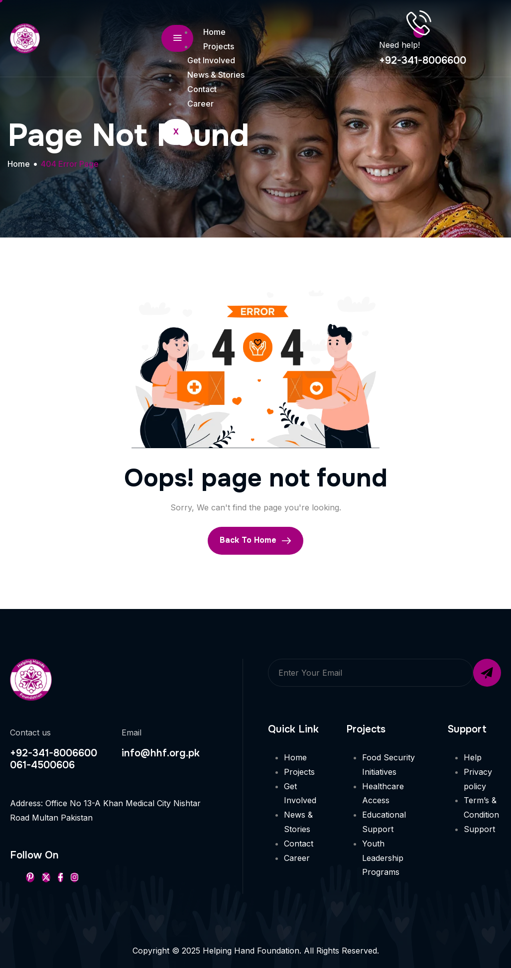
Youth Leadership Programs (382, 858)
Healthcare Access (383, 793)
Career (200, 104)
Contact (202, 89)
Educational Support (384, 822)
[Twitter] (46, 877)
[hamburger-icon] (177, 38)
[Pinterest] (30, 877)
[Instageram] (74, 877)
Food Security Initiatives (388, 764)
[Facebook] (60, 877)
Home (214, 32)
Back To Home (255, 540)
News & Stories (216, 75)
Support (479, 829)
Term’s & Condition (481, 807)
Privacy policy (478, 779)
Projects (218, 46)
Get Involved (211, 60)
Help (473, 757)
